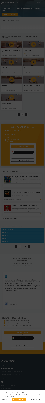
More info (4, 399)
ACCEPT (18, 399)
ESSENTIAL (36, 399)
